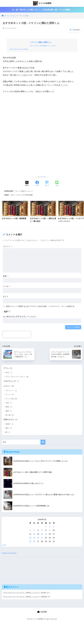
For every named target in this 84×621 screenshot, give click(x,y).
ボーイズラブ (17, 195)
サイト (5, 297)
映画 (9, 407)
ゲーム (8, 368)
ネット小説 (19, 191)
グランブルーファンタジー (17, 377)
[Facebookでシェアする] (37, 184)
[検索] (42, 442)
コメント (8, 247)
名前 (6, 276)
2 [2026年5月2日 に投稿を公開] (49, 527)
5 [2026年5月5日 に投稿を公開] (34, 531)
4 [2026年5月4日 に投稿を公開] (30, 531)
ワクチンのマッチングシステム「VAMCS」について (21, 592)
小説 (9, 403)
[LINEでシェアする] (56, 184)
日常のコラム (11, 420)
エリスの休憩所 (42, 3)
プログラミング (12, 381)
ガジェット (11, 391)
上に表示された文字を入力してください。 (20, 317)
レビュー (29, 191)
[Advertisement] (42, 118)
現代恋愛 (29, 195)
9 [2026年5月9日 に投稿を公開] (49, 531)
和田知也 (44, 596)
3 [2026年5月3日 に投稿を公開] (53, 527)
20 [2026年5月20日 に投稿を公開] (38, 538)
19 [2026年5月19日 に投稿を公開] (34, 538)
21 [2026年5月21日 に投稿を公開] (42, 538)
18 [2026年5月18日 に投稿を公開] (30, 538)
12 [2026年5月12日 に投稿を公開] (34, 534)
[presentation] (17, 334)
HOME (42, 611)
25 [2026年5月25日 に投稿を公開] (30, 542)
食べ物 (10, 415)
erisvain (44, 592)
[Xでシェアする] (27, 184)
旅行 (9, 428)
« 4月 (4, 545)
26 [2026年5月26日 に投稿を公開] (34, 542)
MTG (9, 373)
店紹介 (10, 424)
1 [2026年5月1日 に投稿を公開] (45, 527)
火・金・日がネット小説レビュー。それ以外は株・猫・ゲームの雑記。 (42, 10)
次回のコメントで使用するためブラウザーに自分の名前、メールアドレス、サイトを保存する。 (41, 307)
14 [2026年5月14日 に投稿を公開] (42, 534)
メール (7, 287)
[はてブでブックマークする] (47, 184)
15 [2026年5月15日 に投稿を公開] (46, 534)
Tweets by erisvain (9, 553)
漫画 (9, 411)
